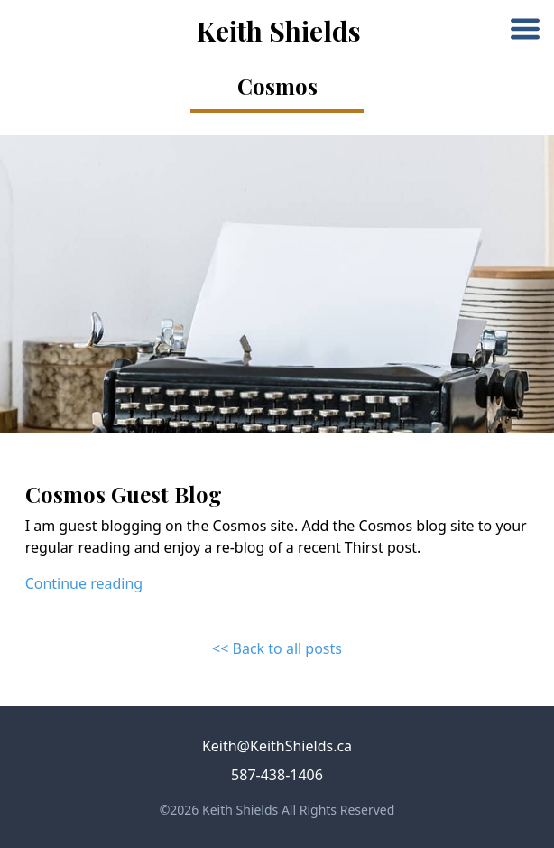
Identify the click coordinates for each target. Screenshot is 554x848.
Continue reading (84, 583)
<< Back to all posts (277, 648)
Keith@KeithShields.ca (277, 746)
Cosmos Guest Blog (123, 494)
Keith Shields (279, 31)
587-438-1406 (277, 775)
